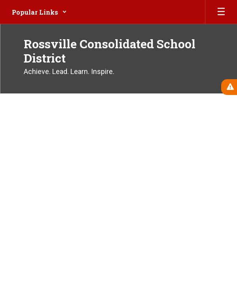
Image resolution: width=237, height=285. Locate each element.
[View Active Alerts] (229, 87)
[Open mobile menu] (221, 12)
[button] (39, 12)
